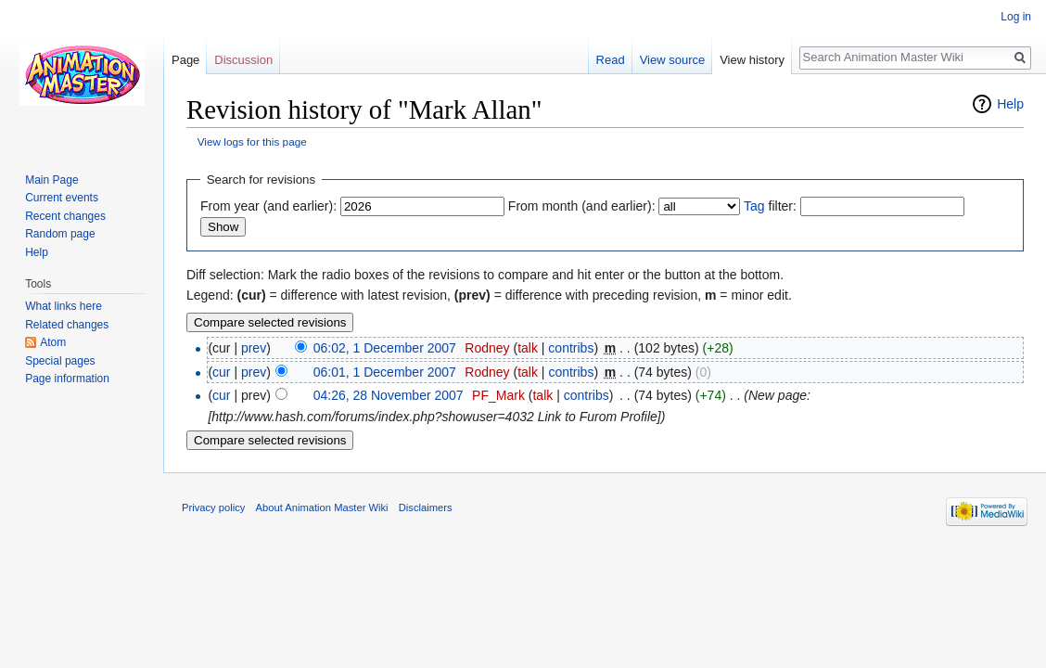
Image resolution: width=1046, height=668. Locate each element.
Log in (1016, 16)
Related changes (66, 324)
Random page (60, 233)
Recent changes (65, 216)
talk (527, 347)
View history (752, 60)
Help (1010, 103)
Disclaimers (426, 507)
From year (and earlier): (268, 206)
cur (221, 372)
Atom (53, 342)
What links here (63, 306)
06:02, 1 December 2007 (384, 347)
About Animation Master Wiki (322, 507)
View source (673, 60)
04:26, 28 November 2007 (388, 395)
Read (610, 60)
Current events (61, 197)
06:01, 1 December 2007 (384, 372)
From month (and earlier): (582, 206)
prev (253, 347)
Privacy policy (213, 507)
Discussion (243, 60)
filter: (770, 206)
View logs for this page (252, 141)
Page (185, 60)
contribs (570, 347)
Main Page (51, 179)
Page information (67, 378)
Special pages (60, 360)
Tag (754, 206)
